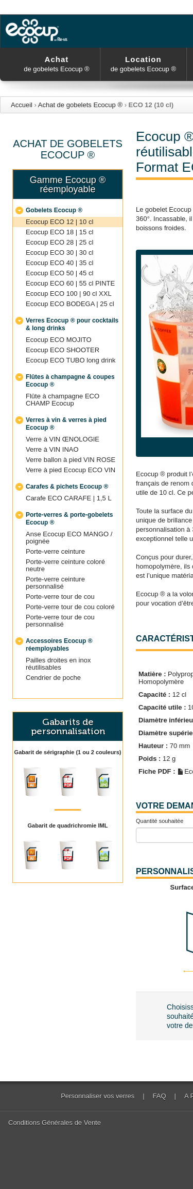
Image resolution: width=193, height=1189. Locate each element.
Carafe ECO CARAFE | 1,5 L (69, 498)
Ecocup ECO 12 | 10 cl (59, 222)
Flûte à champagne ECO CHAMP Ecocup (62, 399)
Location (143, 64)
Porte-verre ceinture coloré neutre (65, 565)
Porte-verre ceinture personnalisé (55, 582)
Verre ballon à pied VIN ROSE (70, 459)
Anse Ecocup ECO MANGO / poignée (69, 537)
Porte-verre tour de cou (60, 596)
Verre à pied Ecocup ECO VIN (70, 470)
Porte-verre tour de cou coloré (70, 607)
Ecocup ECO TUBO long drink (71, 360)
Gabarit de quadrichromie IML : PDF (68, 855)
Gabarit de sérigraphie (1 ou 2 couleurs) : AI (32, 782)
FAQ (159, 1096)
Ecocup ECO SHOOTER (62, 350)
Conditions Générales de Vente (54, 1122)
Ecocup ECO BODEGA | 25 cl (70, 304)
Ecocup (38, 31)
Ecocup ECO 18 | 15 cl (59, 232)
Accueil (21, 105)
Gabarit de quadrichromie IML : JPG (104, 855)
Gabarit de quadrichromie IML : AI (32, 855)
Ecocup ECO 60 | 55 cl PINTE (70, 283)
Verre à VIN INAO (52, 449)
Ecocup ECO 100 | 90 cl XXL (69, 293)
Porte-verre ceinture (55, 551)
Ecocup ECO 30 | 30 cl (59, 252)
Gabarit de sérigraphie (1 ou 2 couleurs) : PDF (68, 782)
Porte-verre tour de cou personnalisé (60, 620)
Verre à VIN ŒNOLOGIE (62, 439)
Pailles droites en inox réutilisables (58, 663)
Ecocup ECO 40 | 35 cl (59, 263)
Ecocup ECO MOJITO (59, 340)
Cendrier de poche (53, 677)
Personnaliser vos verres (97, 1096)
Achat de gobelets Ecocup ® (80, 105)
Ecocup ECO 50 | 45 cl (59, 273)
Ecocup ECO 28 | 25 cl (59, 242)
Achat (56, 64)
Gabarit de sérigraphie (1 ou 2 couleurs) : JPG (104, 782)
